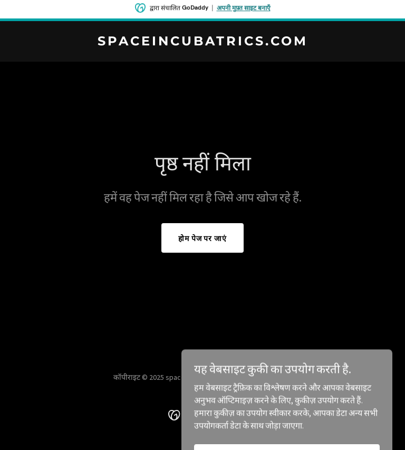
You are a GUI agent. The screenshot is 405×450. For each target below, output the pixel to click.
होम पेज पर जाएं (202, 238)
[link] (203, 42)
